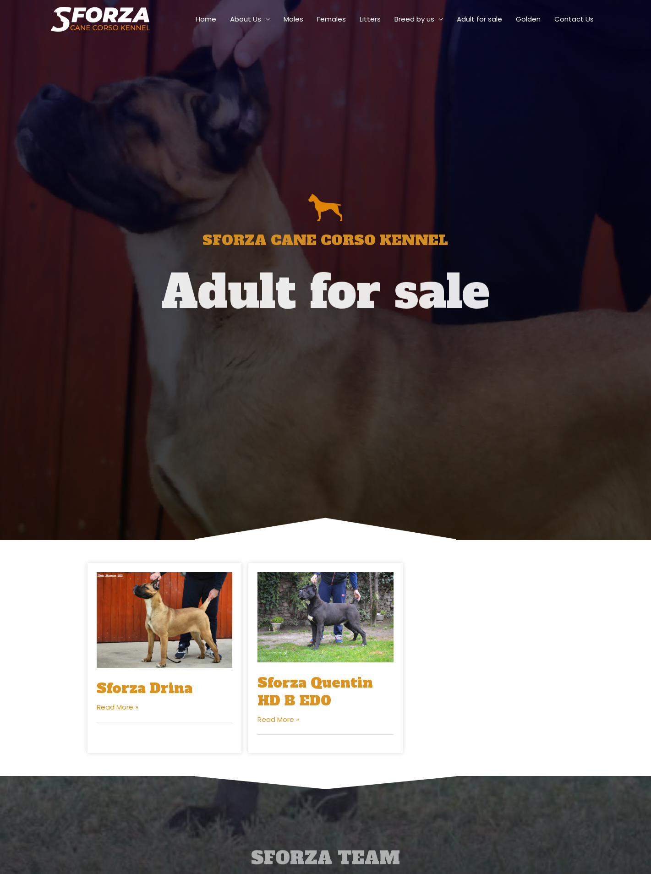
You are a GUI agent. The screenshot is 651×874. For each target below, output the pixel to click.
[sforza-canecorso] (100, 18)
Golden (528, 19)
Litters (370, 19)
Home (206, 19)
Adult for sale (479, 19)
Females (331, 19)
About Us (245, 19)
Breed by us (414, 19)
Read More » (117, 707)
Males (293, 19)
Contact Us (574, 19)
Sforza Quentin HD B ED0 (315, 691)
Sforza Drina (144, 688)
